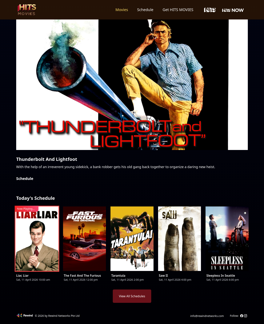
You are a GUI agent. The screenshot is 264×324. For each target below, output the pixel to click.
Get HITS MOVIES (177, 9)
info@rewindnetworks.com (207, 316)
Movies (121, 9)
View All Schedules (132, 296)
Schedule (145, 9)
